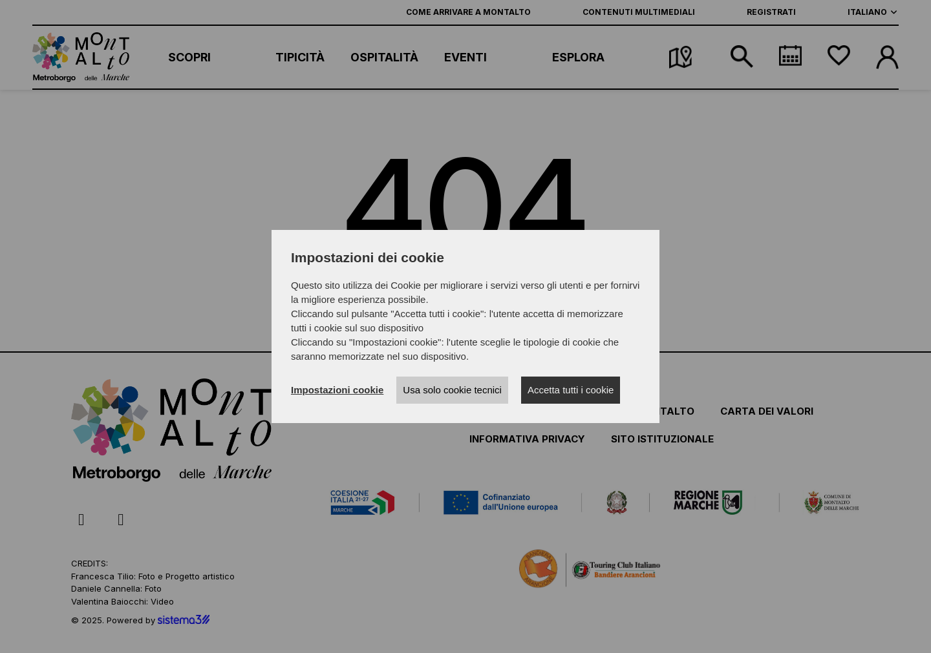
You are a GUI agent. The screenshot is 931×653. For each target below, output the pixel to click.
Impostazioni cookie (337, 389)
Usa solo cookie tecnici (452, 389)
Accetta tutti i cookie (571, 389)
